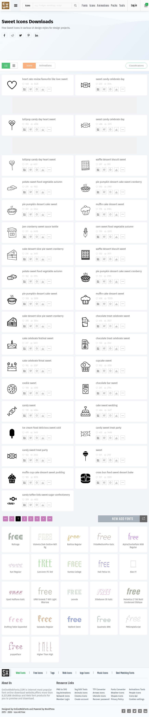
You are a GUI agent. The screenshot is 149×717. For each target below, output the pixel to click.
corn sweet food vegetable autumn (114, 226)
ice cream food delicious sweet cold (41, 427)
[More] (49, 89)
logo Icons (84, 673)
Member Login (63, 699)
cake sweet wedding (107, 405)
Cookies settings (136, 699)
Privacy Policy (117, 699)
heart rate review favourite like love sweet (45, 79)
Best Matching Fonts (125, 673)
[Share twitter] (20, 35)
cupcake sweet (104, 360)
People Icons (135, 693)
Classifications (136, 65)
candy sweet (29, 405)
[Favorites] (37, 89)
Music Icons (102, 673)
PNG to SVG (61, 689)
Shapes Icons (117, 696)
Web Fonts (20, 673)
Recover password (101, 699)
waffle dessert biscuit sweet (111, 159)
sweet (99, 450)
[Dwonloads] (43, 89)
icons (27, 5)
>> (50, 518)
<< (5, 518)
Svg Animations (63, 693)
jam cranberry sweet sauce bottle (40, 226)
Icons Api (133, 696)
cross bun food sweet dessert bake (114, 472)
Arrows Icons (99, 693)
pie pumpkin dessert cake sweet (39, 204)
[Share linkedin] (36, 35)
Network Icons (63, 696)
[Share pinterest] (28, 35)
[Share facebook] (4, 35)
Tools (122, 5)
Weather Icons (117, 693)
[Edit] (30, 89)
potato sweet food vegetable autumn (42, 181)
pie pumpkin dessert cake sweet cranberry (119, 181)
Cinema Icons (81, 696)
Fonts (85, 5)
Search (75, 5)
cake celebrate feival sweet (36, 360)
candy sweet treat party (108, 427)
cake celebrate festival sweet (37, 338)
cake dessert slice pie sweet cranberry (42, 249)
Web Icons (67, 673)
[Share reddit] (12, 35)
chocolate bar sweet (107, 383)
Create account (81, 699)
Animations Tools (137, 689)
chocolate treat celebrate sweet (113, 316)
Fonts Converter (118, 689)
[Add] (24, 89)
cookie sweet (29, 383)
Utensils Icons (99, 696)
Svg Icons (6, 5)
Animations (103, 5)
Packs (114, 5)
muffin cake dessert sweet (110, 204)
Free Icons (38, 673)
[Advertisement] (74, 49)
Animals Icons (81, 693)
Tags (52, 673)
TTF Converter (99, 689)
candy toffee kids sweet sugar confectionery (46, 494)
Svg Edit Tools (81, 689)
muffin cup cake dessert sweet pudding (43, 472)
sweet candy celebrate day (110, 79)
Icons (92, 5)
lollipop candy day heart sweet (39, 119)
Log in (134, 5)
